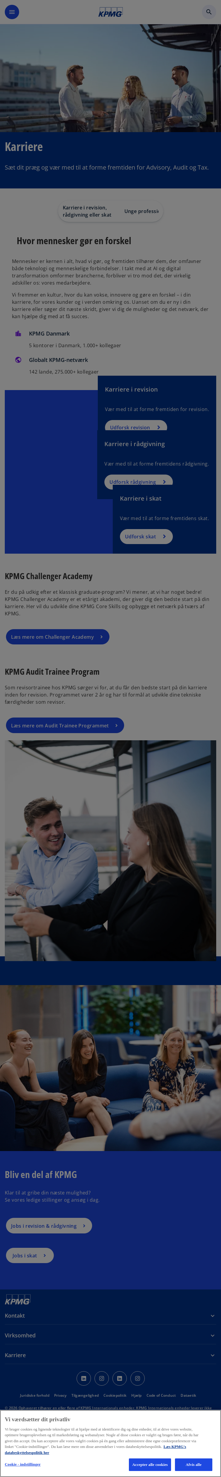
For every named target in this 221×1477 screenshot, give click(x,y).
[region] (110, 1443)
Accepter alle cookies (150, 1464)
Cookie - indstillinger (23, 1464)
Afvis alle (194, 1464)
